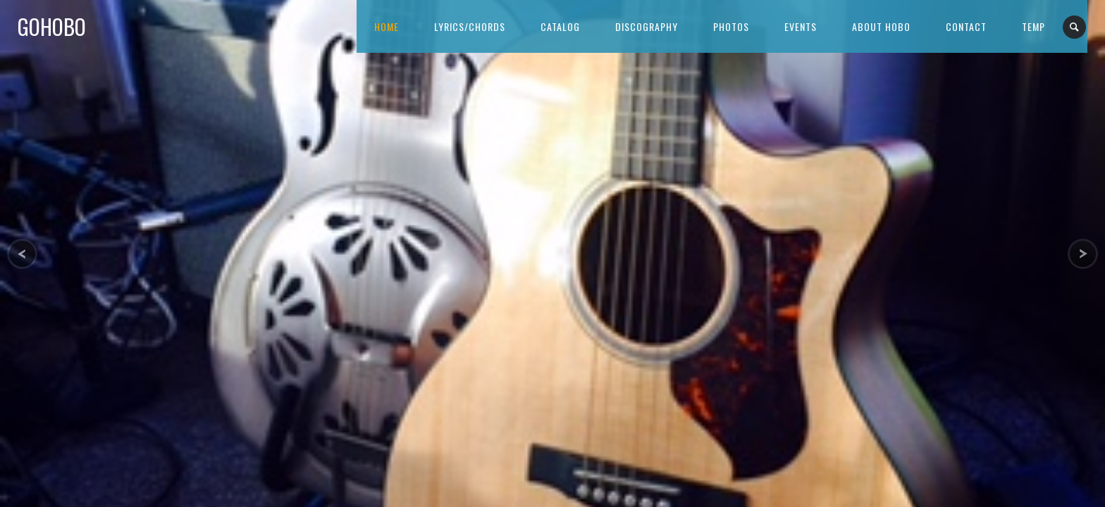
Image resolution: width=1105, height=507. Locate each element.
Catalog (560, 26)
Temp (1033, 26)
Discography (646, 26)
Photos (731, 26)
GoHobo (52, 26)
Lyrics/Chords (469, 26)
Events (800, 26)
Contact (966, 26)
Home (386, 26)
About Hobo (881, 26)
